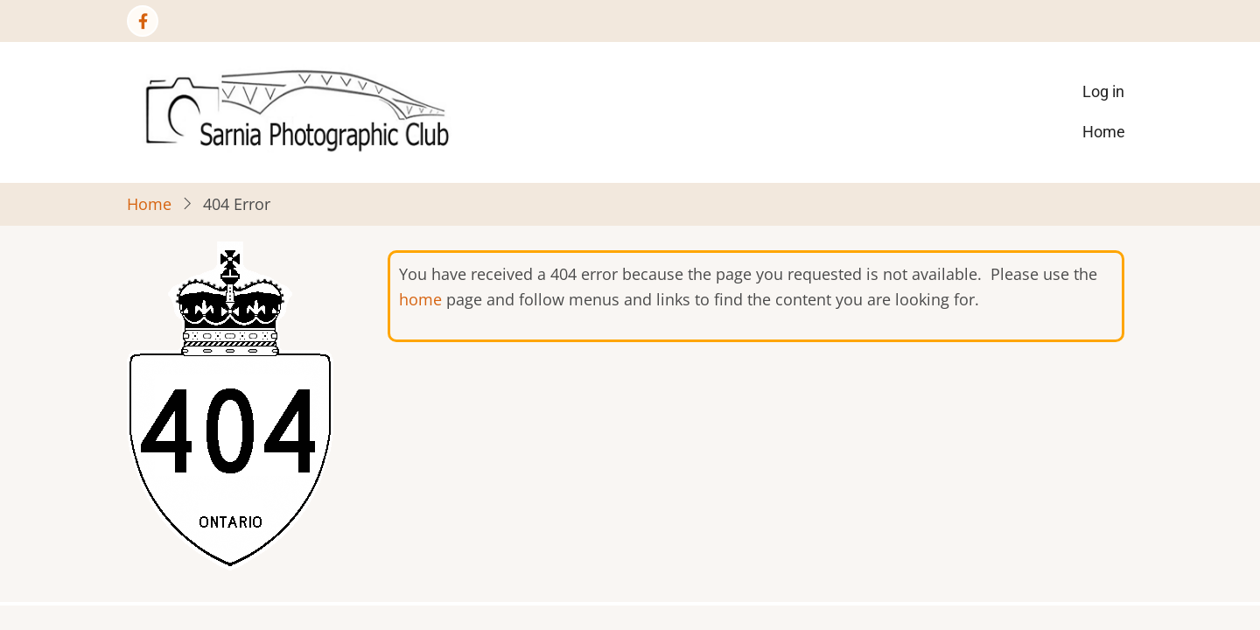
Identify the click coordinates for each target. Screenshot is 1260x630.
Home (1103, 131)
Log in (1103, 91)
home (420, 299)
